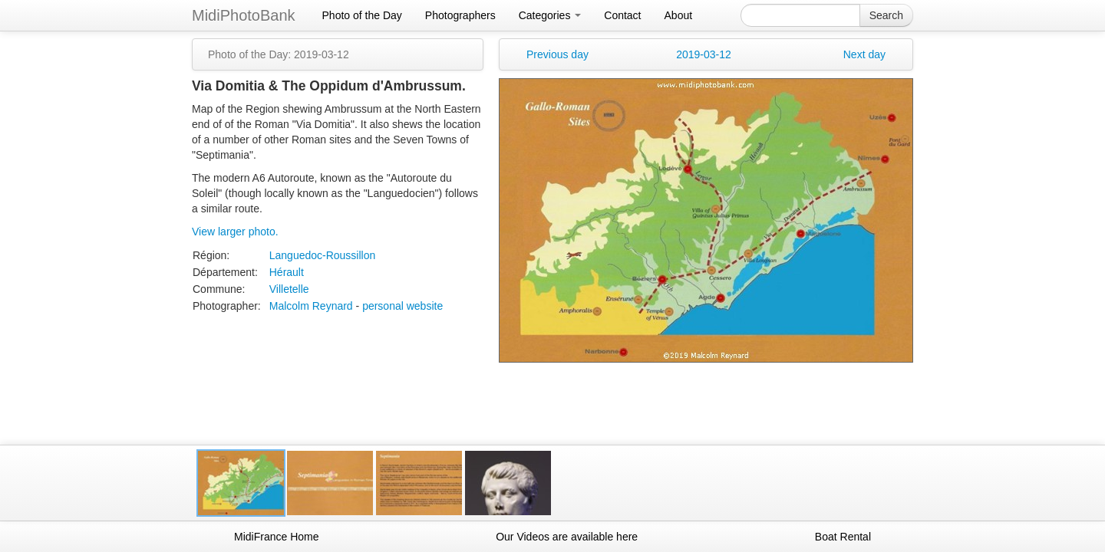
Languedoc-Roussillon (322, 255)
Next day (864, 54)
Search (886, 15)
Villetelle (289, 289)
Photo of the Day (362, 15)
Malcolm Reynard (311, 306)
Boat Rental (843, 537)
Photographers (460, 15)
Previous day (557, 54)
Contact (622, 15)
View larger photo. (235, 231)
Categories (550, 15)
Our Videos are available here (567, 537)
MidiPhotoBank (243, 15)
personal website (402, 306)
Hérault (286, 272)
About (679, 15)
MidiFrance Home (276, 537)
